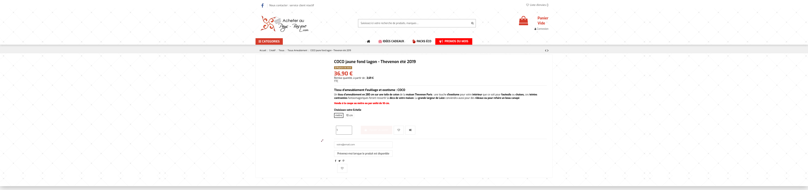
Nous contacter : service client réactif (291, 5)
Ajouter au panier (376, 130)
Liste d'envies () (537, 5)
